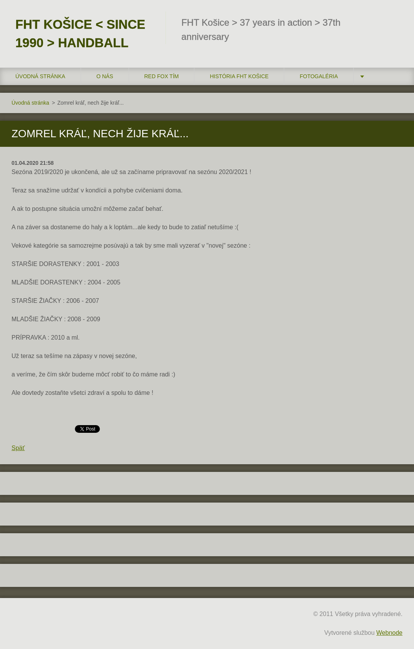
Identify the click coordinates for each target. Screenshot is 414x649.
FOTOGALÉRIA (319, 76)
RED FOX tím (161, 76)
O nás (104, 76)
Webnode (389, 632)
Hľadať (394, 22)
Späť (18, 448)
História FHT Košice (239, 76)
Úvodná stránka (40, 76)
